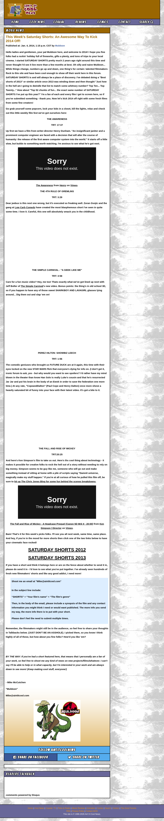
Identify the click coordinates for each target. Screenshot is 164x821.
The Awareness (44, 185)
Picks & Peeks (64, 808)
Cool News (37, 22)
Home (15, 22)
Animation (91, 808)
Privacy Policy (78, 811)
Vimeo (73, 185)
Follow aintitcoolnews (57, 750)
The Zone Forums (128, 808)
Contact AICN (92, 811)
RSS (68, 811)
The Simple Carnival (32, 286)
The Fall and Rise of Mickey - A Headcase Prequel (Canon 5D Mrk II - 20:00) (51, 524)
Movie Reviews (78, 808)
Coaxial (58, 22)
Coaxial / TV (51, 808)
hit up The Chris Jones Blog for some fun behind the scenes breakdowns (55, 481)
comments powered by (23, 795)
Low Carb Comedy (25, 207)
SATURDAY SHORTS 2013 (57, 557)
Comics (102, 22)
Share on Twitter (83, 757)
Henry (63, 185)
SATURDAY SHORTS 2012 (57, 549)
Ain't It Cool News (30, 9)
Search (146, 22)
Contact (124, 22)
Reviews (80, 22)
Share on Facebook (30, 757)
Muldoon (60, 45)
